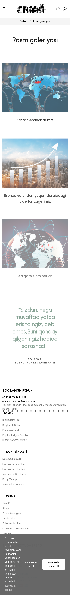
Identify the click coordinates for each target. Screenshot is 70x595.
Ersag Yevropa (10, 479)
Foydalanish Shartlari (13, 469)
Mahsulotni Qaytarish (14, 474)
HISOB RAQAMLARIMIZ (14, 440)
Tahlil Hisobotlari (11, 523)
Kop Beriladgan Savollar (15, 435)
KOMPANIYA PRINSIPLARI (15, 528)
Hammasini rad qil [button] (31, 564)
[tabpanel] (35, 384)
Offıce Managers (11, 513)
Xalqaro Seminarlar (35, 295)
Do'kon (23, 21)
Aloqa (5, 508)
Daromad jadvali (11, 459)
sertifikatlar (8, 518)
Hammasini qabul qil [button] (54, 564)
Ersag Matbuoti (10, 430)
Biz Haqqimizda (11, 419)
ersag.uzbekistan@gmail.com (18, 401)
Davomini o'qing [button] (10, 588)
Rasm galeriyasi (41, 21)
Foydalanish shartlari (13, 464)
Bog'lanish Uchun (11, 425)
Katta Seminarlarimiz (35, 131)
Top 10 (6, 503)
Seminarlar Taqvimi (13, 484)
